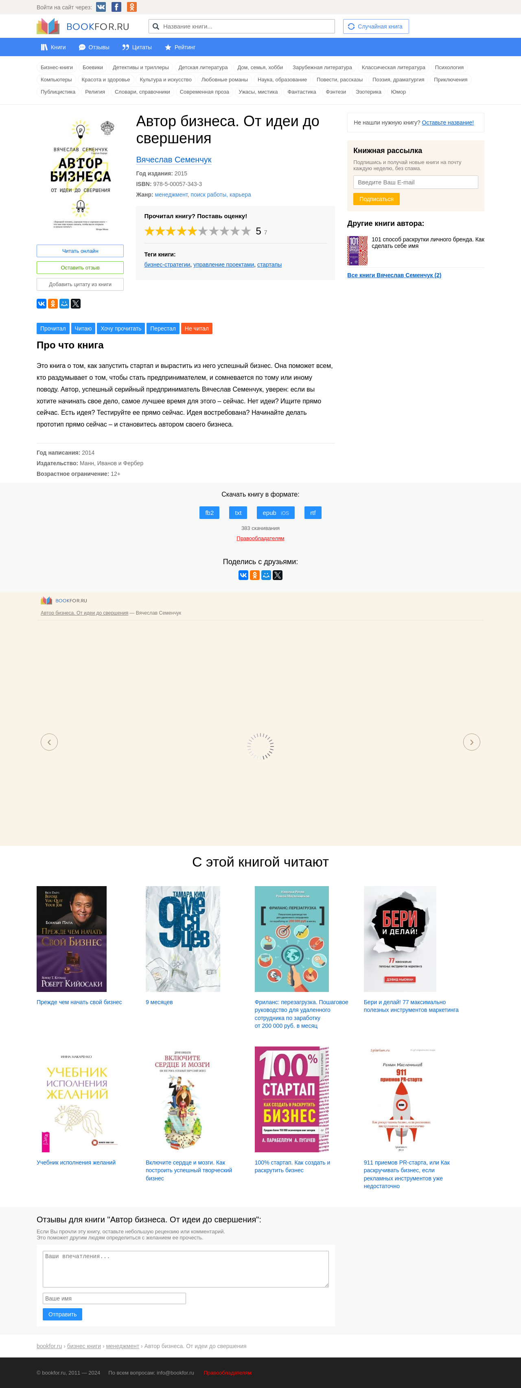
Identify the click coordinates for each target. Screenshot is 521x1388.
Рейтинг (185, 47)
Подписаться (376, 199)
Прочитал (53, 328)
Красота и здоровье (106, 80)
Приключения (450, 80)
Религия (95, 92)
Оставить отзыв (80, 268)
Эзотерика (368, 92)
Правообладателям (228, 1373)
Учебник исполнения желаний (76, 1162)
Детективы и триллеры (141, 67)
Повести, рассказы (340, 80)
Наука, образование (282, 80)
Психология (449, 67)
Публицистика (58, 92)
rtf (312, 512)
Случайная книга (380, 26)
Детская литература (203, 67)
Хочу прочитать (121, 328)
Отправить (62, 1314)
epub (276, 512)
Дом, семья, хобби (260, 67)
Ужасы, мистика (258, 92)
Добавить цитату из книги (80, 284)
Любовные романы (224, 80)
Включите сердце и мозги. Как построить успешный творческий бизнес (189, 1170)
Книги (58, 47)
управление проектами (223, 264)
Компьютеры (56, 80)
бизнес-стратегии (167, 264)
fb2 (209, 512)
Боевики (93, 67)
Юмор (398, 92)
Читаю (83, 328)
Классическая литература (393, 67)
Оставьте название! (448, 122)
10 (246, 230)
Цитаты (142, 47)
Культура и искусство (165, 80)
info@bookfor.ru (175, 1373)
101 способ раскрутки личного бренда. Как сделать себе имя (415, 242)
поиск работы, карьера (221, 194)
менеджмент (171, 194)
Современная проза (204, 92)
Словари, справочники (142, 92)
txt (238, 512)
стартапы (269, 264)
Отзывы (99, 47)
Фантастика (301, 92)
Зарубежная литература (322, 67)
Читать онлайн (80, 251)
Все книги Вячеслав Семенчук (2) (394, 275)
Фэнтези (336, 92)
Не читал (197, 328)
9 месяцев (159, 1002)
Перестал (163, 328)
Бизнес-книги (57, 67)
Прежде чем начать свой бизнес (79, 1002)
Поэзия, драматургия (398, 80)
